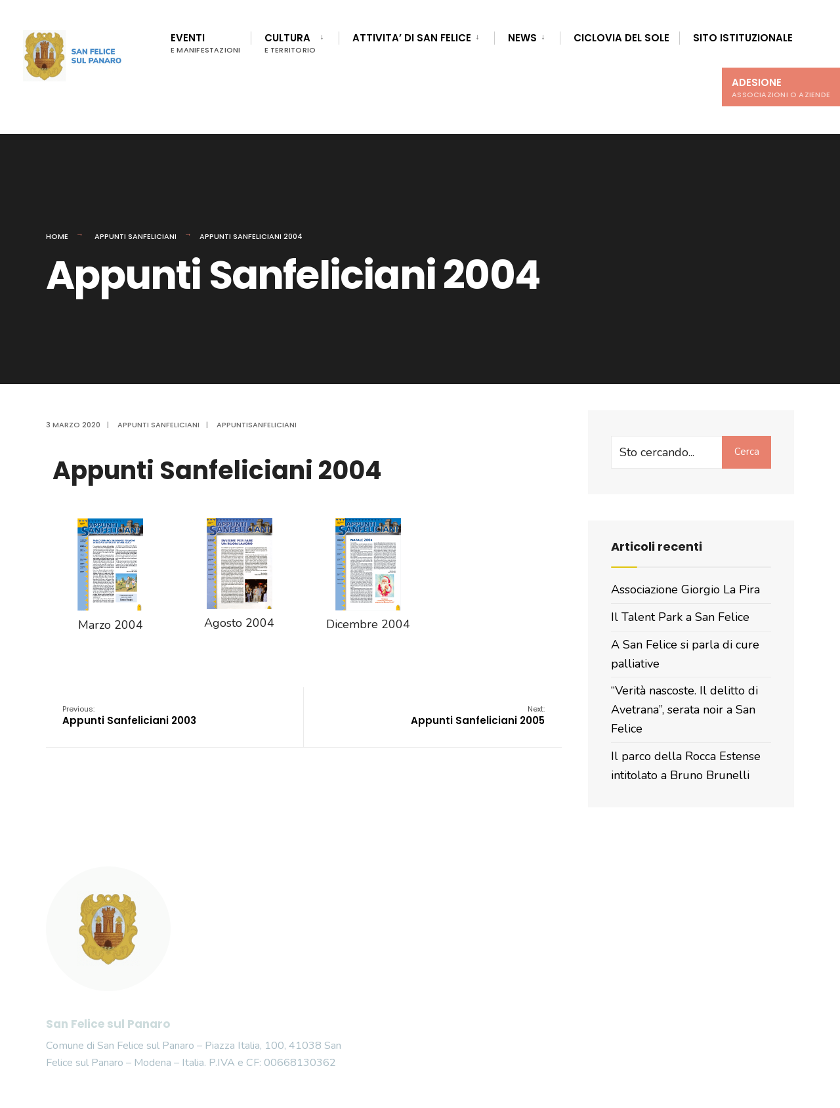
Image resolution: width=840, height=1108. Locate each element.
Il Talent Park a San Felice (680, 617)
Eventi (206, 43)
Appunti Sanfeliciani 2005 (478, 716)
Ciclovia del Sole (621, 38)
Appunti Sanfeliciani (135, 236)
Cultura (290, 43)
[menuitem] (295, 40)
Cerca (746, 451)
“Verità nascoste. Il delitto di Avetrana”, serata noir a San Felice (684, 709)
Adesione (781, 87)
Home (57, 236)
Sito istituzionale (743, 38)
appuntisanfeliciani (257, 424)
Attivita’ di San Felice (411, 38)
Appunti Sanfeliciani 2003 (129, 716)
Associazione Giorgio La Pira (685, 589)
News (522, 38)
